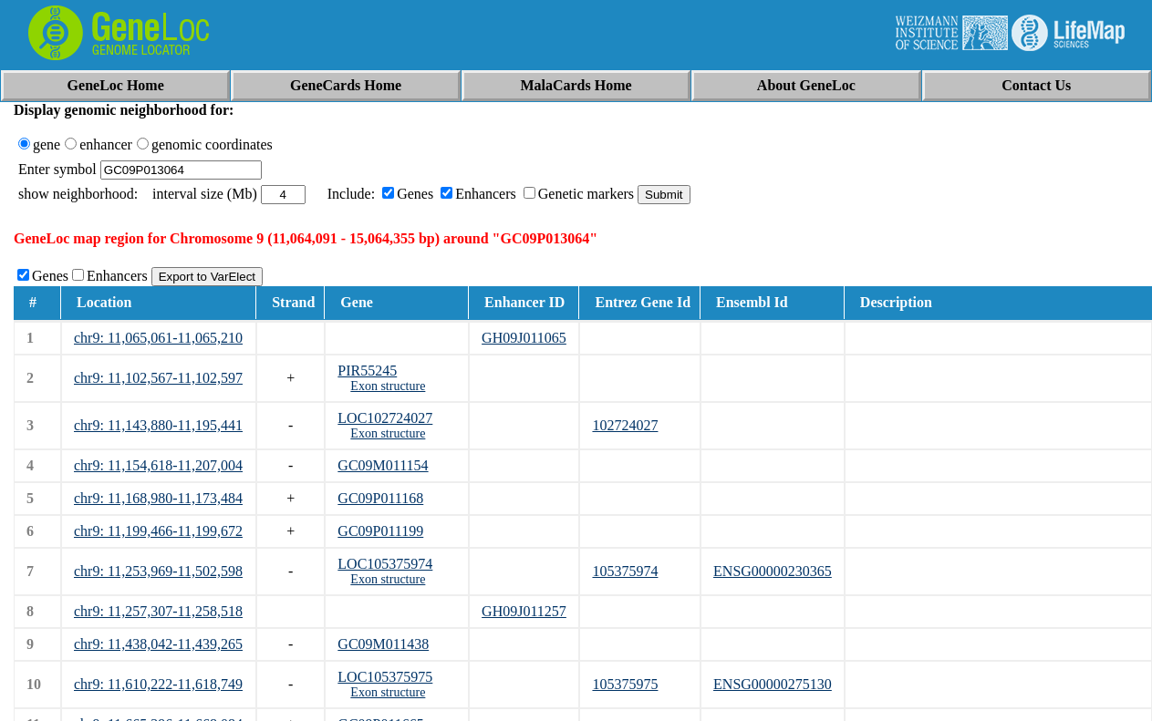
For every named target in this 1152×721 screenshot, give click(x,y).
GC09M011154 (382, 465)
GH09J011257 (524, 611)
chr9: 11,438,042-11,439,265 (158, 644)
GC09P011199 (380, 531)
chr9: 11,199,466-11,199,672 (158, 531)
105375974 (625, 571)
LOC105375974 (384, 564)
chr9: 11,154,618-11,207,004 (158, 465)
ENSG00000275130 (772, 684)
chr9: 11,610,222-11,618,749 (158, 684)
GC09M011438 (383, 644)
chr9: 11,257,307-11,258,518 (158, 611)
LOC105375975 (384, 677)
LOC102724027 (384, 418)
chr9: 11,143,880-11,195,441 (158, 425)
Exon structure (387, 386)
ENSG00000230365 (772, 571)
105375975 (625, 684)
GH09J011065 (524, 337)
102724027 (625, 425)
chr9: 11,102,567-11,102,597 (158, 378)
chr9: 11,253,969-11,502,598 (158, 571)
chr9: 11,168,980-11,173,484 (158, 498)
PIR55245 (367, 370)
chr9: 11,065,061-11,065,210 (158, 337)
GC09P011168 (380, 498)
